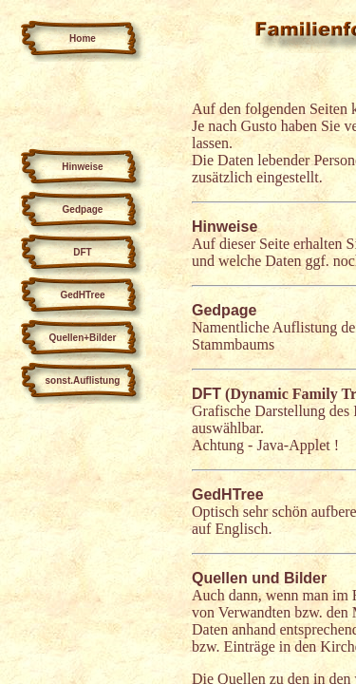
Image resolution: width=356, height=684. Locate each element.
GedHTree (228, 494)
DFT (206, 394)
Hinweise (224, 226)
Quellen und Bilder (259, 578)
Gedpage (224, 310)
